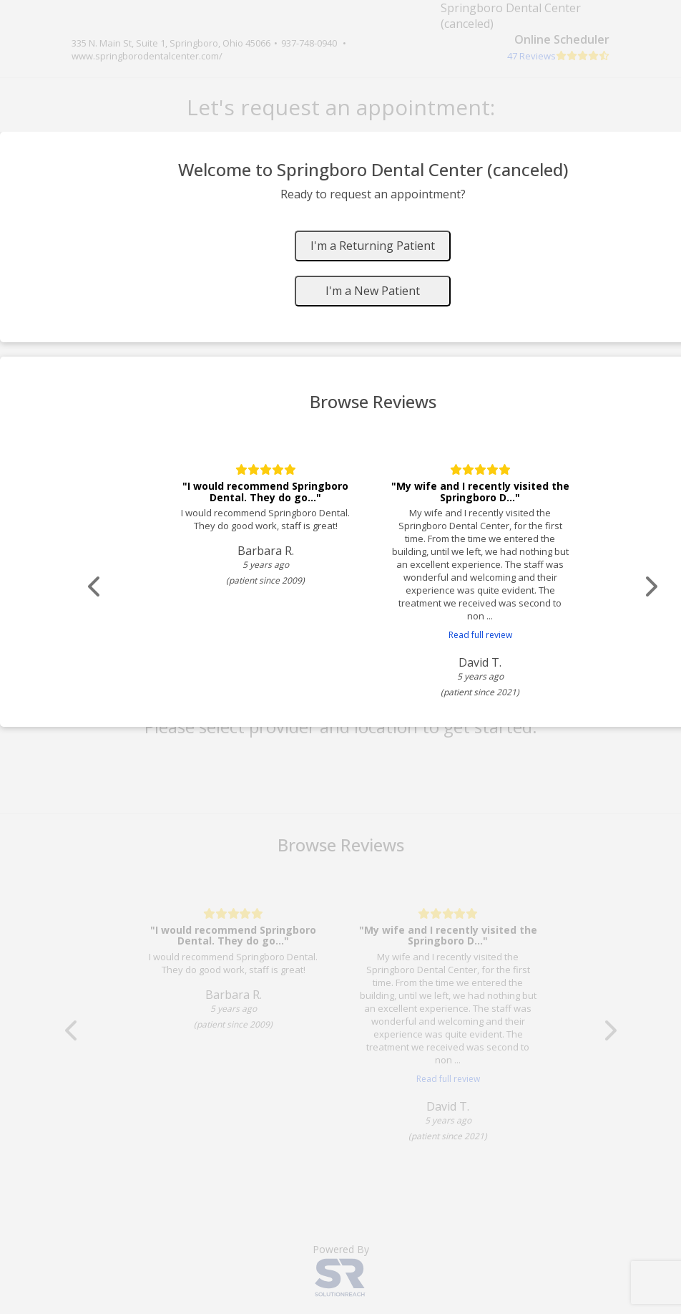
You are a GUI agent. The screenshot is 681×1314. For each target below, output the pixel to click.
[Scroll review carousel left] (96, 587)
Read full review (483, 635)
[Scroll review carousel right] (654, 587)
